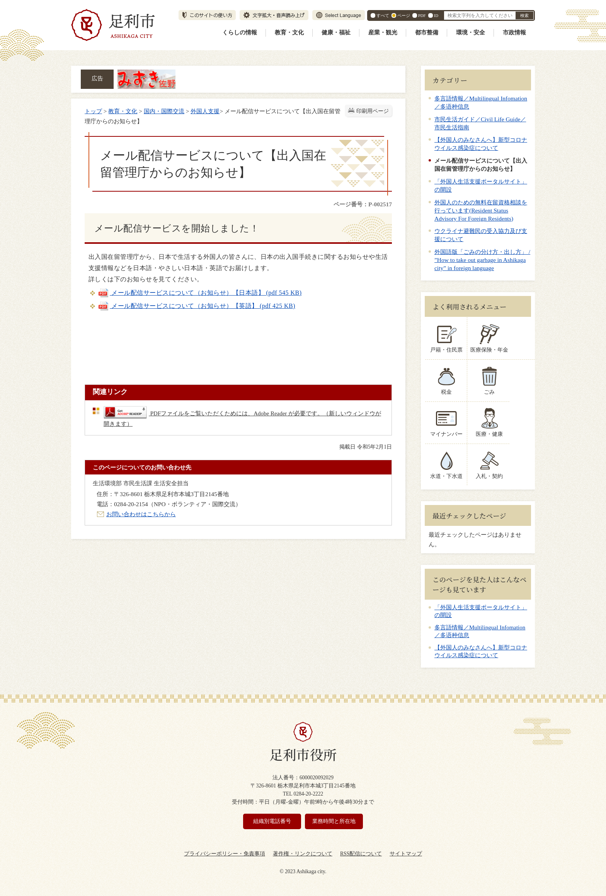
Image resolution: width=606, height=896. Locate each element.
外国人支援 (205, 111)
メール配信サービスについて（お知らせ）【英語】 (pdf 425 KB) (196, 306)
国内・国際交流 (164, 111)
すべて (382, 15)
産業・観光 (382, 32)
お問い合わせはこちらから (141, 514)
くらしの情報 (239, 32)
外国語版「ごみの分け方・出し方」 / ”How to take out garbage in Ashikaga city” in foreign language (482, 259)
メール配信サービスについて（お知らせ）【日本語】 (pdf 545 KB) (199, 292)
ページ (403, 15)
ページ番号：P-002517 (363, 204)
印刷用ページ (372, 111)
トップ (93, 111)
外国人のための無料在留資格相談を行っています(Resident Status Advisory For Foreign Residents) (480, 210)
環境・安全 (470, 32)
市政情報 (514, 32)
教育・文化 (289, 32)
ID (436, 15)
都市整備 (426, 32)
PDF (422, 15)
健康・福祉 (336, 32)
